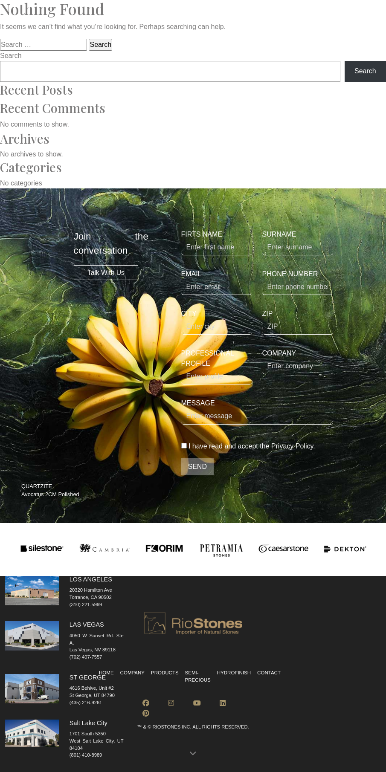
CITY (216, 322)
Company (132, 672)
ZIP (297, 322)
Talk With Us (106, 272)
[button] (193, 754)
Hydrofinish (234, 672)
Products (165, 672)
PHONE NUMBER (297, 282)
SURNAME (297, 243)
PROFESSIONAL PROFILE (216, 367)
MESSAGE (257, 412)
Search (11, 55)
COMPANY (297, 362)
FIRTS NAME (216, 243)
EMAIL (216, 282)
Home (106, 672)
